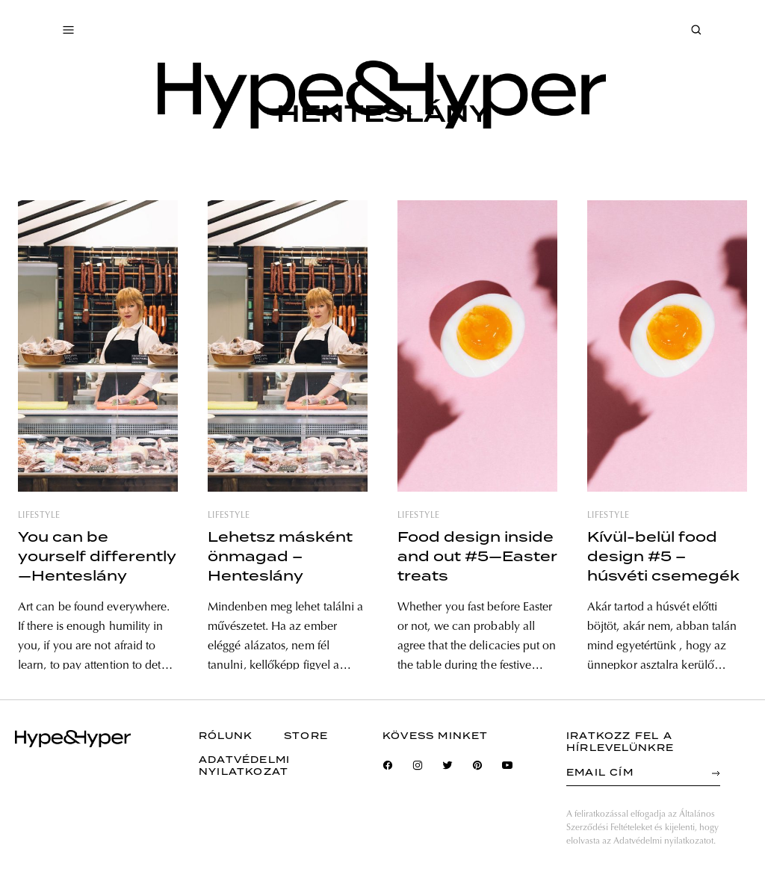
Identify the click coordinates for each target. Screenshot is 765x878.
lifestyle (39, 515)
